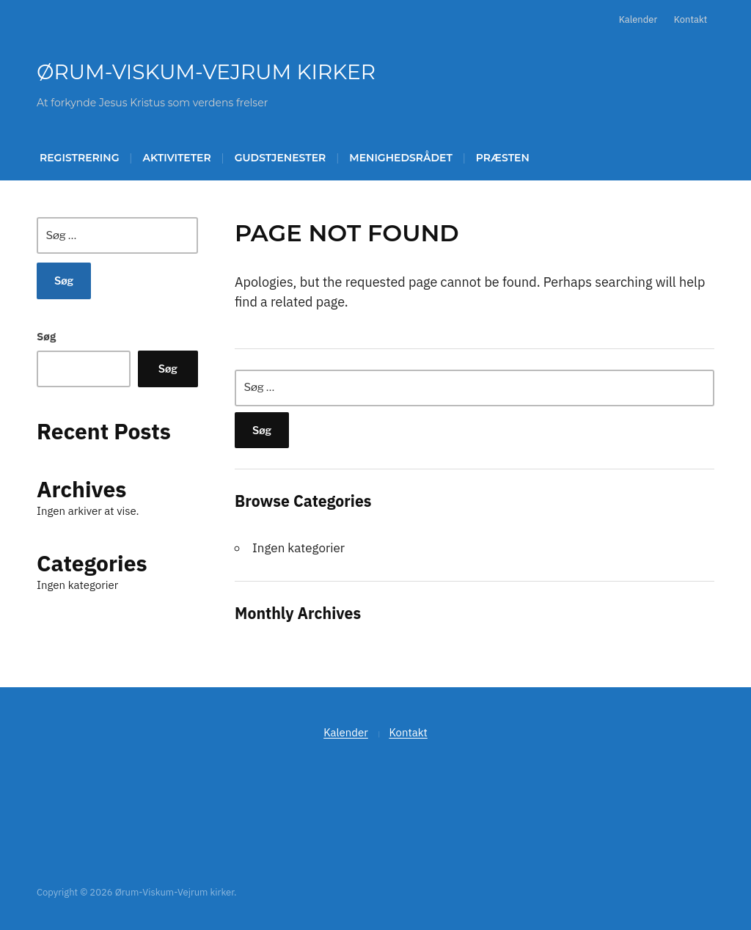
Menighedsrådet (401, 157)
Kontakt (690, 19)
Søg (46, 336)
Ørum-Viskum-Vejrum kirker (206, 71)
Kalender (638, 19)
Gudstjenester (280, 157)
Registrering (79, 157)
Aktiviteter (176, 157)
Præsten (503, 157)
